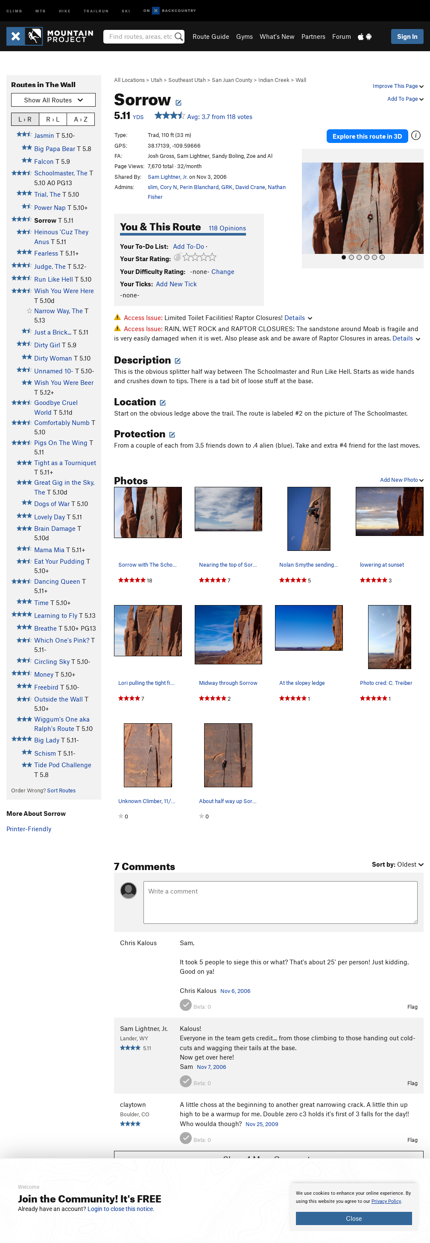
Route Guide (211, 36)
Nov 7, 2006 (211, 1066)
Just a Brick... (52, 332)
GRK (227, 186)
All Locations (129, 79)
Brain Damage (55, 528)
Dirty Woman (53, 358)
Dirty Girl (47, 345)
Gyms (244, 36)
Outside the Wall (58, 699)
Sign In (407, 36)
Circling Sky (52, 661)
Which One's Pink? (61, 640)
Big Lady (46, 740)
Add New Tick (176, 284)
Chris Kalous (138, 942)
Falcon (44, 161)
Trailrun (96, 10)
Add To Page (405, 98)
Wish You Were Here (64, 290)
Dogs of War (52, 503)
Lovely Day (49, 517)
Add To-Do (188, 246)
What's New (277, 36)
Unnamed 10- (53, 371)
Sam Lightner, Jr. (168, 176)
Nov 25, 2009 (262, 1124)
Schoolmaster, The (61, 173)
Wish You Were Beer (64, 382)
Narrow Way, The (58, 310)
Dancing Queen (57, 581)
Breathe (45, 628)
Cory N (168, 186)
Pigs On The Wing (61, 442)
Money (43, 674)
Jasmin (44, 135)
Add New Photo (402, 479)
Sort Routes (61, 790)
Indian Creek (274, 79)
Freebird (46, 687)
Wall (300, 79)
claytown (133, 1104)
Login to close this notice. (121, 1208)
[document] (354, 1207)
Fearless (46, 253)
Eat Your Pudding (59, 561)
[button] (310, 207)
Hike (65, 10)
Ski (126, 10)
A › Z (81, 119)
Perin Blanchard (199, 186)
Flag (412, 1006)
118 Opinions (227, 228)
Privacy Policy (386, 1201)
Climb (14, 10)
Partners (313, 36)
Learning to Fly (55, 615)
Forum (341, 36)
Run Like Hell (53, 279)
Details (298, 317)
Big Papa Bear (54, 148)
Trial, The (47, 194)
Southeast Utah (187, 79)
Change (222, 271)
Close (354, 1218)
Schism (45, 753)
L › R (25, 119)
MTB (40, 10)
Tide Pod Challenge (62, 765)
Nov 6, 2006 (235, 990)
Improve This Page (398, 85)
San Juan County (232, 79)
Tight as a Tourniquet (65, 462)
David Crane (250, 186)
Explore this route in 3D (367, 136)
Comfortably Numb (62, 422)
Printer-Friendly (28, 829)
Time (41, 602)
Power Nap (50, 207)
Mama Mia (49, 549)
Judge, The (50, 266)
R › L (52, 119)
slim (153, 186)
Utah (156, 79)
